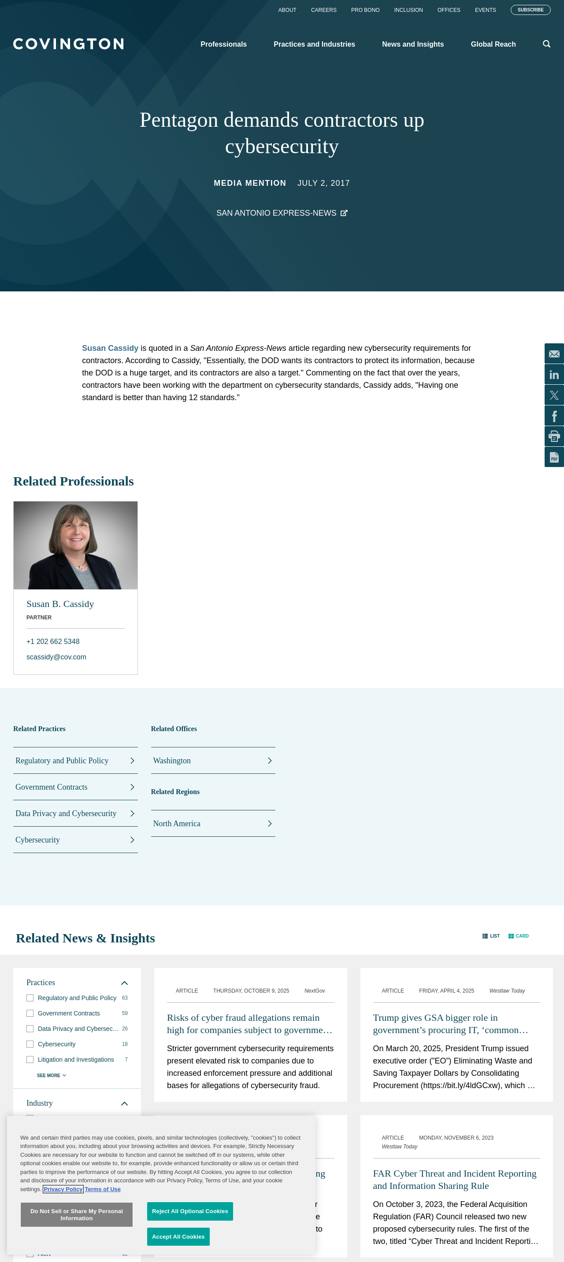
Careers (324, 10)
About (287, 10)
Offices (449, 10)
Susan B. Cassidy (60, 603)
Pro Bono (365, 10)
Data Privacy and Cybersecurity (65, 813)
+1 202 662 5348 (53, 641)
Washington (172, 760)
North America (176, 823)
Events (485, 10)
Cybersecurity (37, 839)
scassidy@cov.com (56, 657)
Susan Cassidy (110, 348)
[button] (491, 936)
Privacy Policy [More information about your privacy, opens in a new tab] (63, 1239)
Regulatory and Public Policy (61, 760)
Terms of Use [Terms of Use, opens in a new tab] (103, 1239)
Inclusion (408, 10)
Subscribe (531, 9)
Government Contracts (51, 787)
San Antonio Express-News (276, 213)
